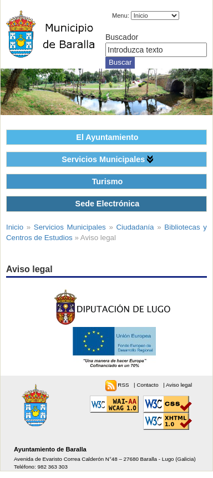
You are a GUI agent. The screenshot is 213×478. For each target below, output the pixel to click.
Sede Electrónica (107, 203)
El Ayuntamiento (107, 137)
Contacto (148, 385)
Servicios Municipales (103, 159)
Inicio (14, 227)
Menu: (120, 15)
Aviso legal (179, 385)
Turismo (107, 181)
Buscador (121, 37)
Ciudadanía (135, 227)
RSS (124, 385)
